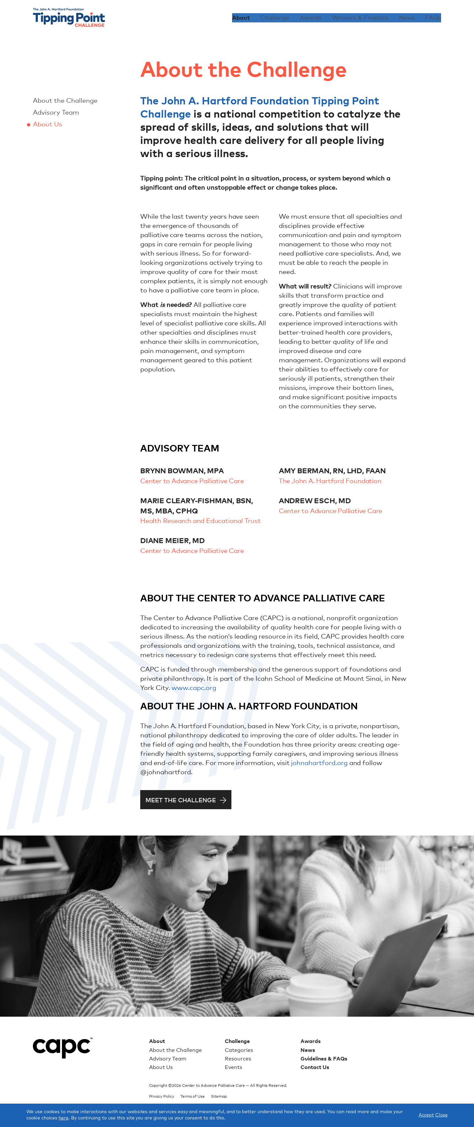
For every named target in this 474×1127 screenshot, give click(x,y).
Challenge (274, 18)
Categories (239, 1050)
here (63, 1118)
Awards (311, 18)
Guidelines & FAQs (324, 1058)
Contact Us (315, 1067)
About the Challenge (65, 100)
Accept (426, 1115)
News (407, 18)
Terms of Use (192, 1097)
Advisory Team (56, 112)
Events (233, 1067)
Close (441, 1115)
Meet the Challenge (180, 801)
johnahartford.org (319, 763)
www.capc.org (193, 688)
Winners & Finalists (360, 18)
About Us (47, 124)
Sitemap (219, 1097)
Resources (238, 1058)
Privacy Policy (161, 1097)
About (241, 18)
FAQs (433, 18)
